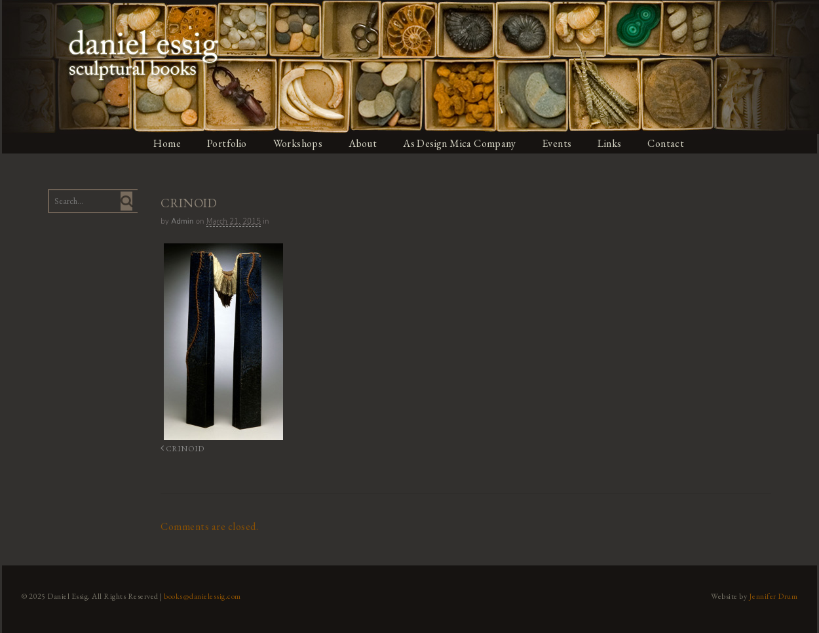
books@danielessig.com (201, 595)
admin (181, 221)
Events (559, 143)
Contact (669, 143)
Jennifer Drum (775, 595)
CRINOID (179, 448)
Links (612, 143)
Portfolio (226, 143)
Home (166, 143)
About (363, 143)
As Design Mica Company (461, 143)
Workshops (298, 143)
